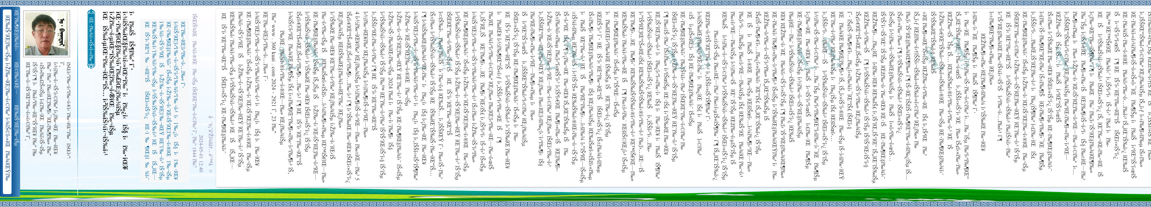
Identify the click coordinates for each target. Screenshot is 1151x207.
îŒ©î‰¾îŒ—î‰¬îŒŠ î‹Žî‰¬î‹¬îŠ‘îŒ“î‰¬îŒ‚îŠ (17, 78)
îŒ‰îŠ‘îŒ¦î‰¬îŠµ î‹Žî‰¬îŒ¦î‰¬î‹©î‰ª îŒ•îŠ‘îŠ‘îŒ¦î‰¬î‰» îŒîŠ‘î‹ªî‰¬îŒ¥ (17, 126)
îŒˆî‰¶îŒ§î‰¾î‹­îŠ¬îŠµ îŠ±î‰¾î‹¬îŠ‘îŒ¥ (17, 30)
